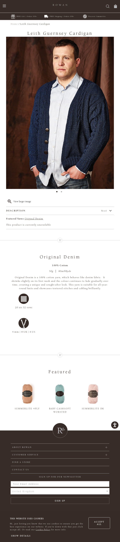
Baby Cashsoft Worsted (60, 410)
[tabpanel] (60, 113)
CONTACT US (20, 470)
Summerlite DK (93, 408)
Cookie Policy (43, 529)
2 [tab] (62, 192)
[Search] (107, 7)
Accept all (99, 523)
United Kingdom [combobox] (23, 491)
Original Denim (34, 218)
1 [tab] (57, 192)
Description (56, 211)
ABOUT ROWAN (22, 447)
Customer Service (25, 455)
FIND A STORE (21, 462)
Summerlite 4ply (27, 408)
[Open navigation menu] (4, 6)
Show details (21, 536)
